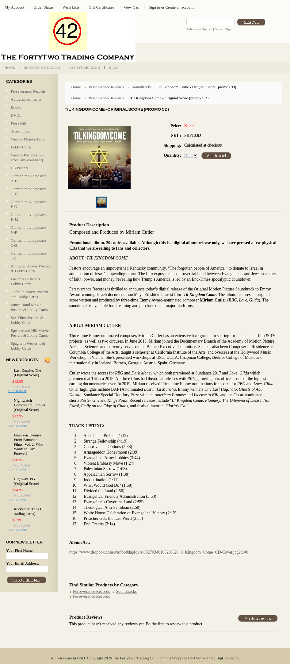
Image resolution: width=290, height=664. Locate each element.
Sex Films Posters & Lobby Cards (27, 320)
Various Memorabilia (27, 139)
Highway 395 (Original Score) (26, 481)
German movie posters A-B (29, 178)
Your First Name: (20, 550)
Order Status (43, 7)
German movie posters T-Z (29, 255)
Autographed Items (28, 99)
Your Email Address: (22, 563)
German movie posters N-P (29, 230)
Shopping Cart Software (191, 658)
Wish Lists (71, 7)
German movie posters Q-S (29, 243)
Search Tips (223, 29)
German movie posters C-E (29, 191)
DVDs (16, 115)
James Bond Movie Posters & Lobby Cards (29, 307)
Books (16, 107)
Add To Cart (17, 391)
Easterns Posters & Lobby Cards (26, 281)
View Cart (132, 7)
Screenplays (20, 131)
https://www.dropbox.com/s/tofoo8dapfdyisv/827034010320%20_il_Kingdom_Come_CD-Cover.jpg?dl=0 (158, 552)
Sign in (154, 7)
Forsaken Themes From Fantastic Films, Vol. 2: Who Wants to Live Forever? (28, 444)
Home (76, 87)
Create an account (179, 7)
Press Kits (19, 123)
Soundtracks (141, 87)
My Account (14, 7)
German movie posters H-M (29, 217)
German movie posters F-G (29, 204)
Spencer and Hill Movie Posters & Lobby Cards (30, 333)
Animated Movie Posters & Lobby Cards (30, 268)
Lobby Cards (28, 147)
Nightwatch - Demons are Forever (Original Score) (29, 405)
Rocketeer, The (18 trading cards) (29, 511)
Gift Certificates (101, 7)
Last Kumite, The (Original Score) (27, 372)
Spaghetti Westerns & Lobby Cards (28, 346)
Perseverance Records (28, 91)
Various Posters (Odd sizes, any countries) (27, 157)
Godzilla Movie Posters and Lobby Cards (29, 294)
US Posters (19, 168)
